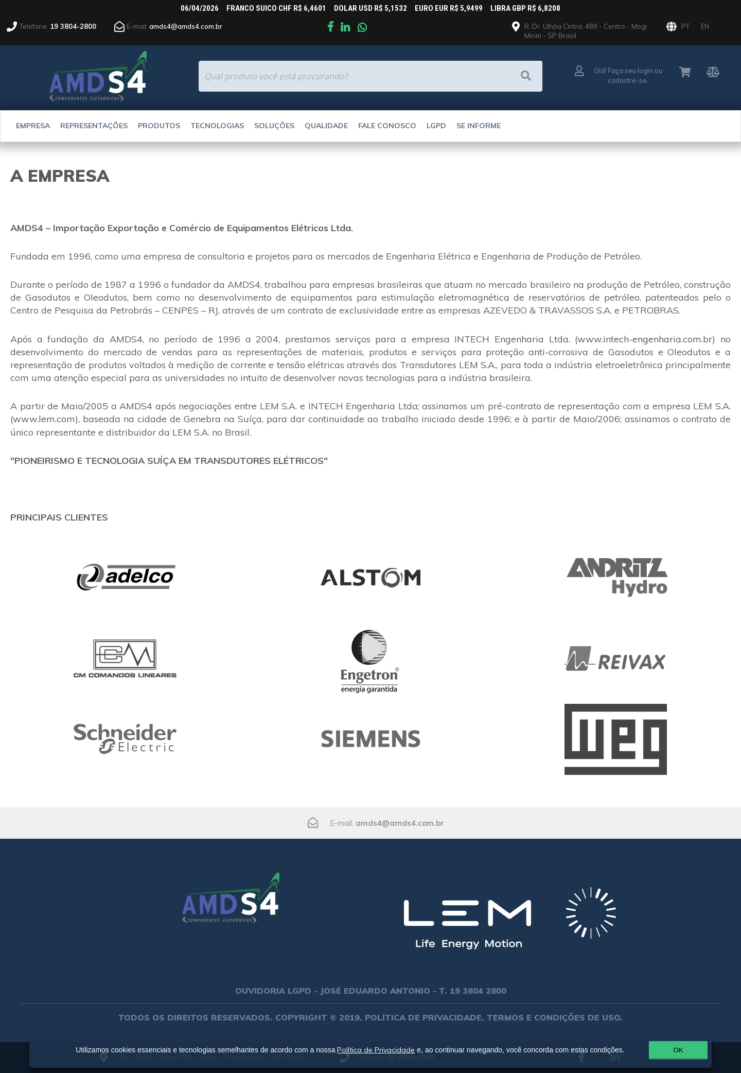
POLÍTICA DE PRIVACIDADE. (424, 1017)
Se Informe (478, 125)
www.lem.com (44, 419)
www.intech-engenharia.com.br (644, 339)
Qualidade (326, 125)
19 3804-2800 (73, 26)
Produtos (159, 125)
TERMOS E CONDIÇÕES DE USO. (555, 1017)
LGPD (436, 125)
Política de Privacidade (372, 1045)
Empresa (33, 125)
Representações (94, 125)
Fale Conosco (387, 125)
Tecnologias (217, 125)
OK (655, 1049)
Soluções (274, 125)
